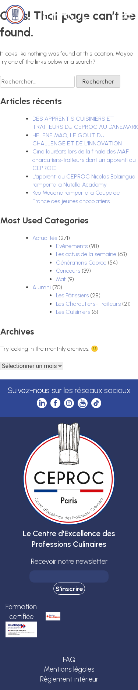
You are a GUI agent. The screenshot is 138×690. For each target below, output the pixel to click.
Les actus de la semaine (86, 254)
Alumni (41, 287)
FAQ (69, 659)
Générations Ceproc (81, 262)
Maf (61, 279)
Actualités (44, 237)
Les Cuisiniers (73, 311)
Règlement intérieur (69, 679)
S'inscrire (69, 589)
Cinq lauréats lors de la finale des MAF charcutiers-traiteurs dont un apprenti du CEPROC (84, 159)
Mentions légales (69, 669)
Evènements (72, 246)
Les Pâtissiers (72, 295)
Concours (68, 270)
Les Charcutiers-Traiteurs (88, 303)
